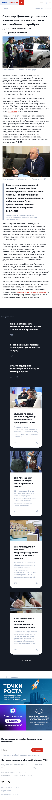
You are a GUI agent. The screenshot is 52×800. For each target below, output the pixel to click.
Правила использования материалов (16, 775)
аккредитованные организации (31, 292)
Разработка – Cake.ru (9, 794)
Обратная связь (39, 768)
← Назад (4, 9)
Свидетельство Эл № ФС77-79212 (14, 765)
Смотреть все (26, 660)
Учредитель (38, 765)
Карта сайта (6, 791)
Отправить (37, 750)
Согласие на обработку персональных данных (21, 755)
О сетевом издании (9, 768)
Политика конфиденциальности (14, 772)
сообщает (12, 111)
